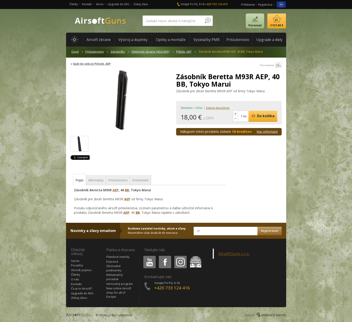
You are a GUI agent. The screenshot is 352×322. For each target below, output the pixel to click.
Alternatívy (96, 180)
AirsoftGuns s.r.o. (234, 253)
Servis (99, 4)
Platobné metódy (118, 257)
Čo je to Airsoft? (81, 288)
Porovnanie (271, 65)
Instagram (180, 256)
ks (245, 116)
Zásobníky (118, 52)
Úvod (75, 52)
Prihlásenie (248, 5)
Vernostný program (119, 284)
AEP (116, 190)
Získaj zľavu (140, 4)
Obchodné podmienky (114, 268)
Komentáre (140, 180)
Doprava (112, 261)
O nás (75, 279)
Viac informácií (267, 131)
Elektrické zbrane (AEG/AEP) (150, 52)
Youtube (148, 256)
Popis (79, 180)
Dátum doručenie (218, 108)
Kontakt (87, 4)
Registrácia (265, 5)
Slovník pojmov (81, 270)
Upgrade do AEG (118, 4)
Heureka (195, 256)
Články (73, 4)
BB (127, 190)
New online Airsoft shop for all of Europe (118, 292)
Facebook (164, 256)
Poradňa (77, 265)
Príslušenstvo (94, 52)
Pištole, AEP (184, 52)
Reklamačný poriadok (114, 277)
